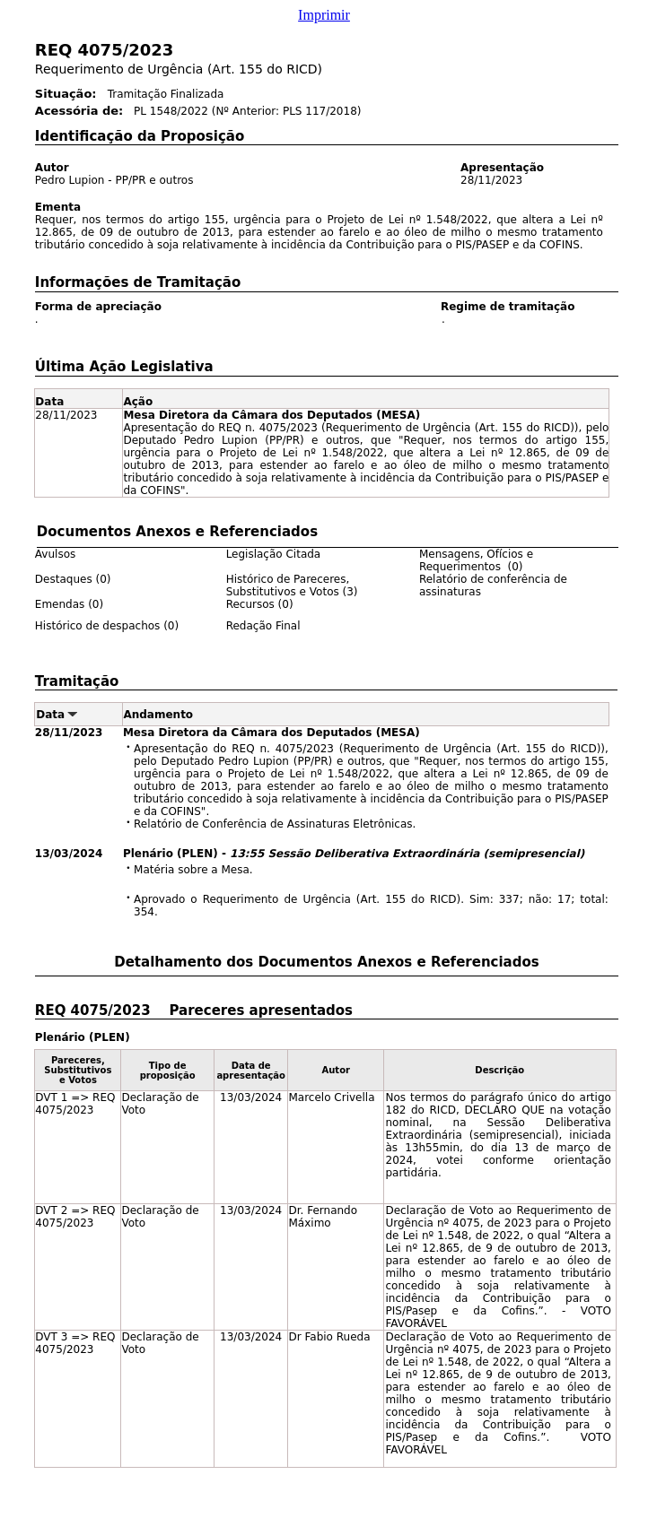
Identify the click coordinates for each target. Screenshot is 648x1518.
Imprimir (324, 14)
